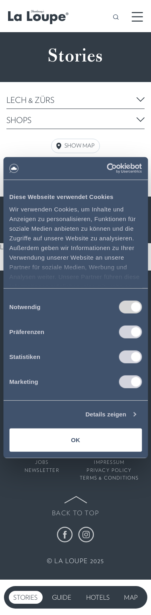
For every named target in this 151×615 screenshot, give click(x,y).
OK (75, 439)
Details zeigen (105, 414)
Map (131, 597)
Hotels (98, 597)
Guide (61, 597)
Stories (25, 597)
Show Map (75, 145)
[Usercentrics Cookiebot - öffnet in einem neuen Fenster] (107, 168)
